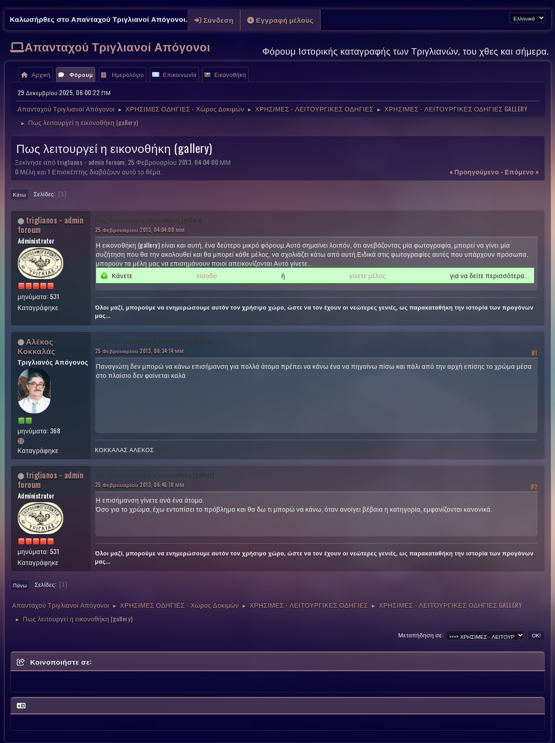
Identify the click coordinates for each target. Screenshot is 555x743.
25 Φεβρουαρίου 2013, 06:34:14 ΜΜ (139, 351)
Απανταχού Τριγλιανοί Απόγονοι (117, 46)
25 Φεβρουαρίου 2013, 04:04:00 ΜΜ (140, 230)
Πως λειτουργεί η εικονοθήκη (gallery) (148, 220)
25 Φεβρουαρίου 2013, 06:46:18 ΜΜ (139, 485)
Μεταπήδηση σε (420, 635)
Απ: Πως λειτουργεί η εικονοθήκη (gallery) (154, 341)
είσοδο (207, 275)
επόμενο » (522, 171)
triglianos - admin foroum (51, 224)
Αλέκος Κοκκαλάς (37, 346)
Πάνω (20, 585)
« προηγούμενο (474, 171)
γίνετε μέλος (367, 275)
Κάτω (19, 194)
